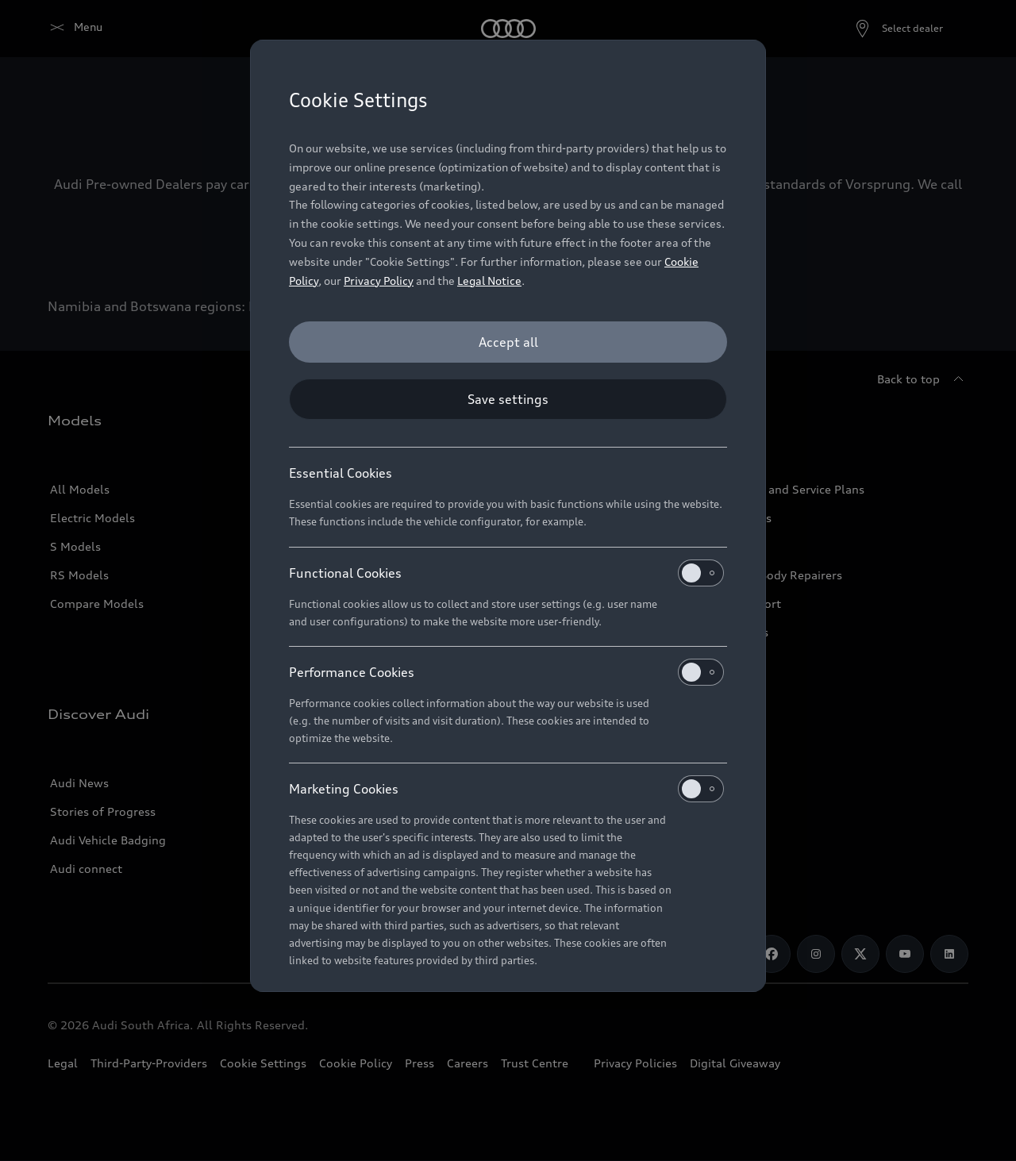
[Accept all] (508, 342)
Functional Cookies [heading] (506, 573)
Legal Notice (489, 280)
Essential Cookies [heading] (340, 473)
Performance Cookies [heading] (506, 672)
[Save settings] (508, 399)
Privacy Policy (379, 280)
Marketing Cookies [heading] (506, 789)
